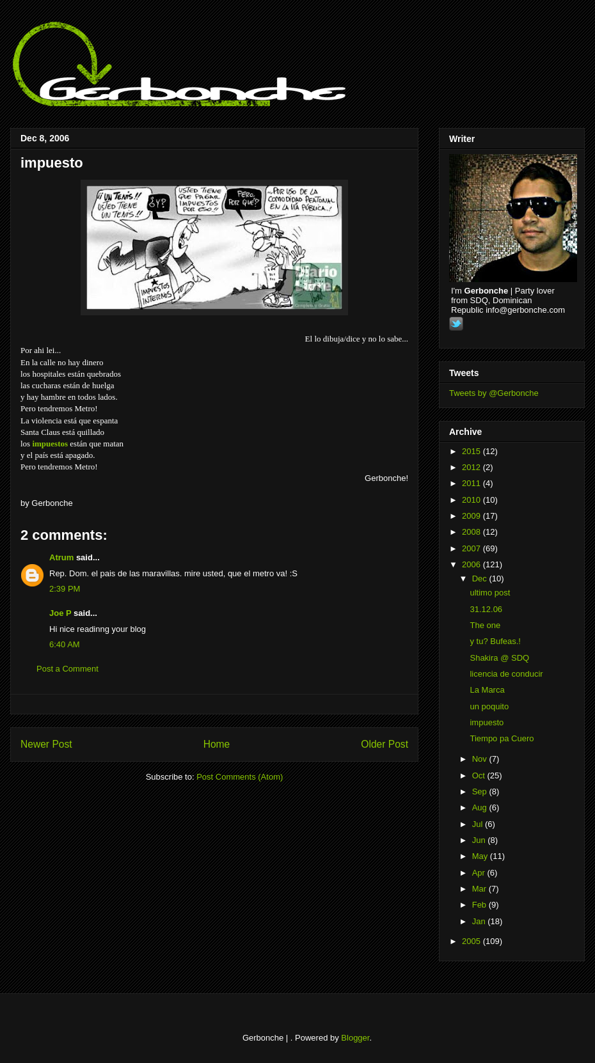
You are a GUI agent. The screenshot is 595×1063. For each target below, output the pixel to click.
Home (216, 744)
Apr (480, 873)
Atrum (61, 557)
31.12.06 (486, 609)
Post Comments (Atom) (239, 777)
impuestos (50, 443)
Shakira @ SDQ (499, 658)
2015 (472, 451)
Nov (480, 759)
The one (485, 625)
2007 (472, 548)
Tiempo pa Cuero (502, 738)
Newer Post (46, 744)
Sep (480, 791)
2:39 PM (64, 589)
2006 (472, 564)
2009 (472, 516)
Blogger (355, 1038)
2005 (472, 941)
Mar (480, 889)
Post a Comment (67, 668)
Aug (480, 807)
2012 (472, 467)
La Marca (487, 690)
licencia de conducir (506, 674)
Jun (480, 840)
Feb (480, 904)
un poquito (489, 706)
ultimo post (490, 592)
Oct (480, 775)
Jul (478, 824)
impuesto (51, 163)
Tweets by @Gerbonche (494, 393)
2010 (472, 500)
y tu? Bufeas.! (495, 641)
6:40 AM (64, 644)
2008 (472, 532)
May (481, 856)
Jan (480, 921)
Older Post (384, 744)
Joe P (60, 613)
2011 (472, 483)
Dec (480, 578)
